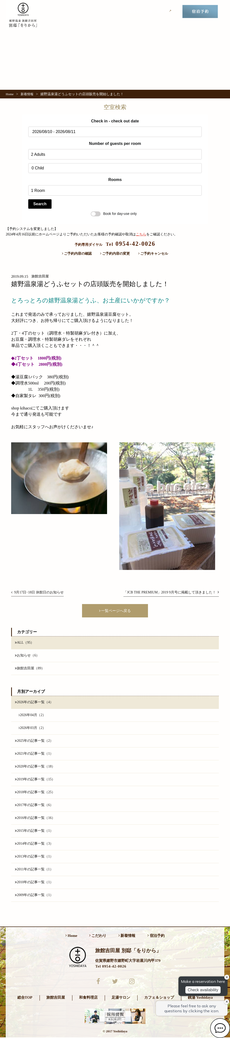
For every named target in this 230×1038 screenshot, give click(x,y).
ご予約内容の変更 (115, 253)
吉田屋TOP (160, 11)
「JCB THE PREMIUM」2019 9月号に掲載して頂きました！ (171, 592)
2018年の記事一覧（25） (35, 792)
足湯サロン (121, 998)
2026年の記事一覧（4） (34, 702)
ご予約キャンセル (153, 253)
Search (39, 204)
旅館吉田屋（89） (30, 668)
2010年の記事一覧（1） (34, 883)
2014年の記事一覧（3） (34, 844)
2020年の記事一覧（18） (35, 767)
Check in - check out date (115, 121)
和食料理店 (88, 998)
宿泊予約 (156, 936)
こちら (141, 234)
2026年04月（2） (32, 715)
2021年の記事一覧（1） (34, 754)
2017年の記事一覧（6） (34, 805)
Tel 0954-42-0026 (110, 967)
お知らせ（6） (27, 655)
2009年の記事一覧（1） (34, 896)
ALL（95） (24, 643)
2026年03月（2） (32, 728)
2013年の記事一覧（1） (34, 857)
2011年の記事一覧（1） (34, 870)
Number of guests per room (115, 143)
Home (10, 94)
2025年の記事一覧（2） (34, 741)
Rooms (115, 180)
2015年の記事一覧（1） (34, 831)
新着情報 (132, 11)
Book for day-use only (114, 214)
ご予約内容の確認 (77, 253)
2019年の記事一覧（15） (35, 780)
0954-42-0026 (130, 243)
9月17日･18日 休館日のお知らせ (37, 592)
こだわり (108, 11)
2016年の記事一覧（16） (35, 818)
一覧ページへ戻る (115, 610)
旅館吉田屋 (55, 998)
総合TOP (24, 998)
